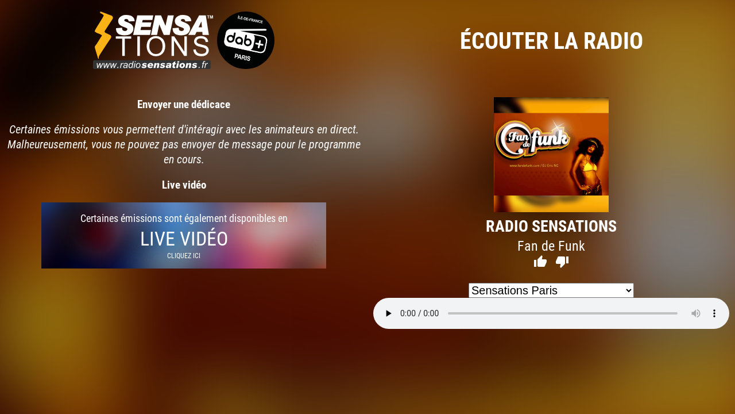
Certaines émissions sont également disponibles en (184, 235)
